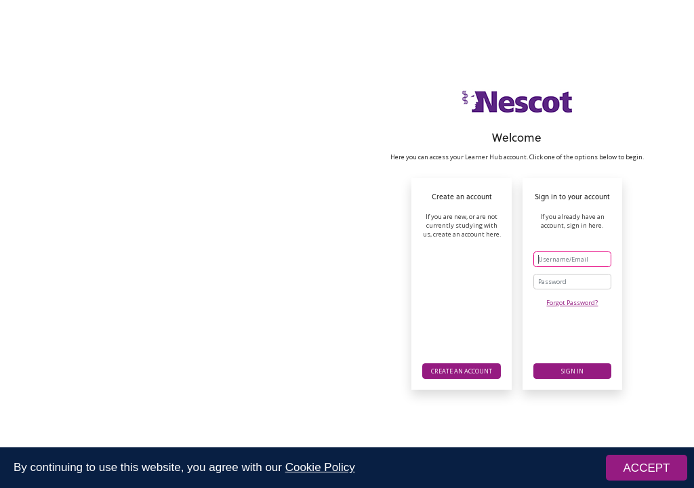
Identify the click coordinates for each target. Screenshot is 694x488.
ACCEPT (647, 468)
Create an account (461, 371)
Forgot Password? (572, 302)
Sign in (572, 371)
